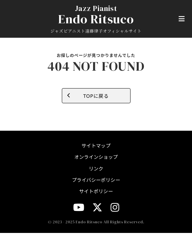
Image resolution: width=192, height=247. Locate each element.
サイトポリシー (96, 191)
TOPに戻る (96, 96)
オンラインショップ (96, 157)
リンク (96, 168)
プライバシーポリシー (96, 180)
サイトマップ (95, 145)
